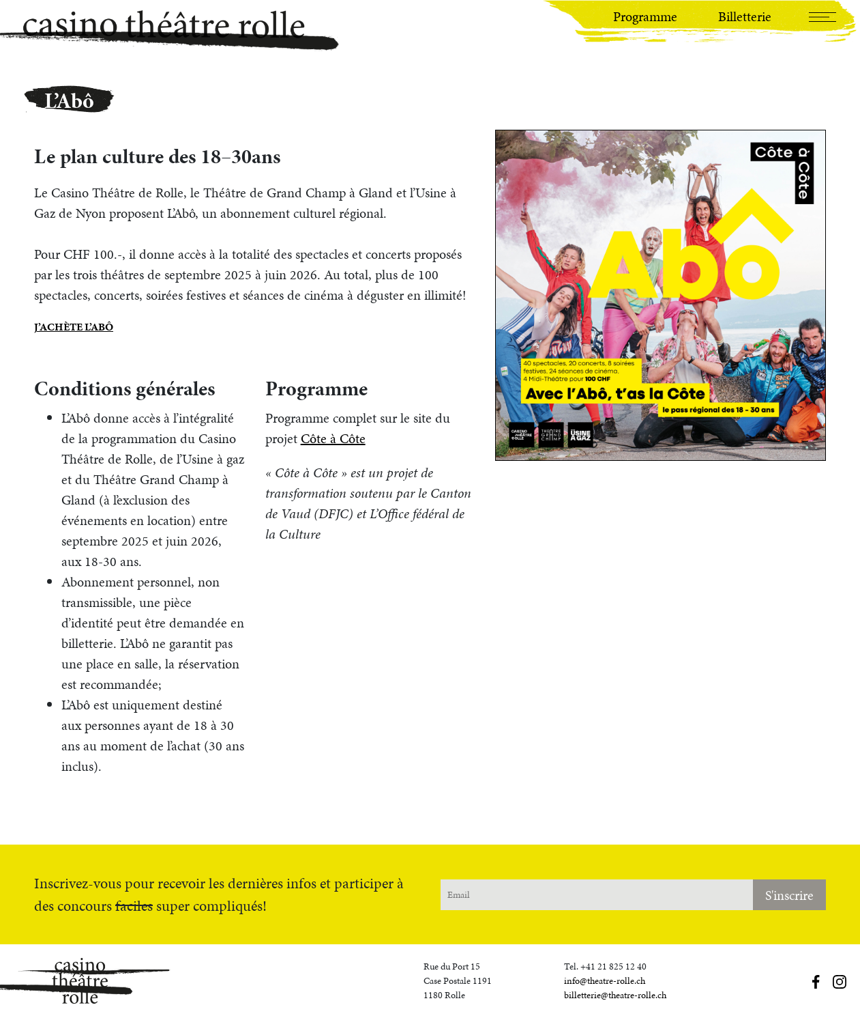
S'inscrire (789, 895)
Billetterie (744, 16)
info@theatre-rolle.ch (604, 980)
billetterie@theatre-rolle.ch (615, 995)
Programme (645, 16)
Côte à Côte (333, 438)
